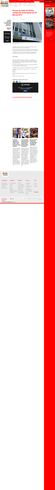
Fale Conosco (4, 187)
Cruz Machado (21, 184)
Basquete (28, 183)
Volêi (27, 194)
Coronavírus (12, 192)
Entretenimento (30, 5)
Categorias (12, 180)
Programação (4, 183)
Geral (34, 5)
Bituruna (19, 183)
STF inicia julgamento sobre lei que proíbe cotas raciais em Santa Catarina (17, 143)
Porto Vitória (20, 191)
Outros (35, 183)
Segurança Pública (15, 6)
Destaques (36, 192)
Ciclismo (27, 184)
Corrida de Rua (29, 186)
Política (20, 5)
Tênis (27, 192)
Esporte (24, 5)
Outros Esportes (29, 191)
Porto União (20, 189)
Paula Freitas (20, 187)
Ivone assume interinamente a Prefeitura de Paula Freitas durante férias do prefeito (25, 143)
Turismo (35, 186)
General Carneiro (21, 186)
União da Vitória (21, 192)
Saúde (35, 184)
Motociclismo (28, 189)
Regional (11, 5)
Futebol (27, 187)
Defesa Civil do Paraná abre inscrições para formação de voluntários (33, 142)
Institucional (4, 180)
